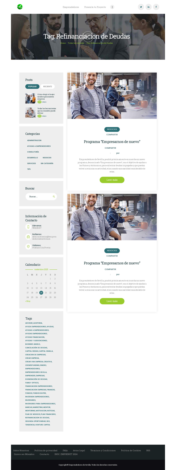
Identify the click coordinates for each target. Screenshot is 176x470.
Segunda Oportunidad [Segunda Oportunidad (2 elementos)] (35, 421)
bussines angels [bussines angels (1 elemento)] (32, 344)
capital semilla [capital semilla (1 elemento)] (46, 351)
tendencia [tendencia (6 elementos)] (30, 425)
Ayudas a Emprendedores (39, 146)
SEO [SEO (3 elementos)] (48, 421)
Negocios (112, 129)
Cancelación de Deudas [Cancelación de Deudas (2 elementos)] (36, 348)
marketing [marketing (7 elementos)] (38, 407)
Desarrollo (32, 157)
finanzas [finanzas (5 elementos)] (51, 390)
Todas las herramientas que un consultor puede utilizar (46, 110)
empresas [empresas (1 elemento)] (40, 375)
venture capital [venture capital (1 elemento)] (42, 425)
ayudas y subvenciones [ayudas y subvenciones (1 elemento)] (36, 340)
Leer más (112, 179)
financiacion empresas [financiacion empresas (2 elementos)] (35, 390)
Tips (29, 169)
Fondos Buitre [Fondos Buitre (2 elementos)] (39, 393)
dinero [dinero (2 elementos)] (43, 365)
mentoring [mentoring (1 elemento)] (30, 410)
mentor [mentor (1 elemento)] (46, 407)
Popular (32, 86)
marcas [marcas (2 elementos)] (28, 407)
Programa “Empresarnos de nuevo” (112, 141)
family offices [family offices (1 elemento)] (31, 383)
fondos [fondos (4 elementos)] (28, 393)
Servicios (31, 163)
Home (63, 43)
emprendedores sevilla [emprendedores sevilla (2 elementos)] (36, 372)
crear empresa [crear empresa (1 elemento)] (32, 358)
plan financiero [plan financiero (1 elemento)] (48, 414)
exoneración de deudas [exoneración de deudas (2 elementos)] (36, 379)
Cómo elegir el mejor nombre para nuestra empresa (46, 96)
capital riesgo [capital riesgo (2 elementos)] (31, 351)
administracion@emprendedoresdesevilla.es (44, 236)
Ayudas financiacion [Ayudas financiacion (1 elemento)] (34, 337)
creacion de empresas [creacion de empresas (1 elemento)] (35, 354)
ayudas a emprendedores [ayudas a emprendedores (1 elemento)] (37, 330)
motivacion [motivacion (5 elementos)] (41, 410)
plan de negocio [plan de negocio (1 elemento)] (32, 414)
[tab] (32, 86)
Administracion (34, 140)
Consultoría (33, 152)
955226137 (44, 227)
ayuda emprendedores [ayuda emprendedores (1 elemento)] (35, 326)
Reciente (47, 86)
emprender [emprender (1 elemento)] (30, 375)
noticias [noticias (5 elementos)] (51, 410)
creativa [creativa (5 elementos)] (48, 361)
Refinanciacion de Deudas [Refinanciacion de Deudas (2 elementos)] (37, 417)
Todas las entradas (76, 43)
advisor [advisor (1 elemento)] (29, 323)
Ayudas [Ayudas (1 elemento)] (50, 326)
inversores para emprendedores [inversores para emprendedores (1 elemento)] (40, 404)
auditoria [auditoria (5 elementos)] (37, 323)
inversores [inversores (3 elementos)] (30, 400)
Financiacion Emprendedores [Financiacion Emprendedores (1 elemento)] (38, 386)
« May (27, 301)
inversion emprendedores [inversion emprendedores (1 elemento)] (37, 397)
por (117, 153)
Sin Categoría (47, 163)
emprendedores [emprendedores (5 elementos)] (32, 368)
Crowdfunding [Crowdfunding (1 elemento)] (32, 365)
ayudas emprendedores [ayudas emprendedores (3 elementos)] (36, 333)
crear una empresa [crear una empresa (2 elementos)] (34, 361)
